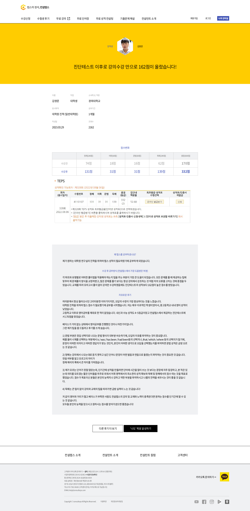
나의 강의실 (223, 18)
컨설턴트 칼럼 (148, 455)
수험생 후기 (43, 18)
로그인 (208, 18)
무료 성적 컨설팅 (104, 18)
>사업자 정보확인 (91, 474)
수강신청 (25, 18)
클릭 (86, 471)
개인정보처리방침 (117, 501)
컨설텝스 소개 (73, 455)
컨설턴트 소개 (149, 18)
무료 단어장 (83, 18)
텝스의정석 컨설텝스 (35, 7)
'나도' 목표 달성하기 (140, 428)
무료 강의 (61, 18)
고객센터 (183, 455)
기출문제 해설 (127, 18)
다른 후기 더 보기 (108, 428)
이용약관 (103, 501)
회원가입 (194, 18)
